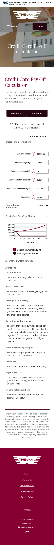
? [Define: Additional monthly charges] (33, 188)
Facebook (27, 510)
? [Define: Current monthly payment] (33, 180)
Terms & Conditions (27, 491)
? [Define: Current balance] (33, 154)
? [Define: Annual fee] (33, 197)
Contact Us (27, 480)
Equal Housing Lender (28, 527)
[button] (27, 142)
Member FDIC (27, 523)
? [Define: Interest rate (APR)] (33, 162)
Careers (27, 474)
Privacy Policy (27, 497)
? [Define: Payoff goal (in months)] (33, 171)
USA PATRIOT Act (27, 485)
